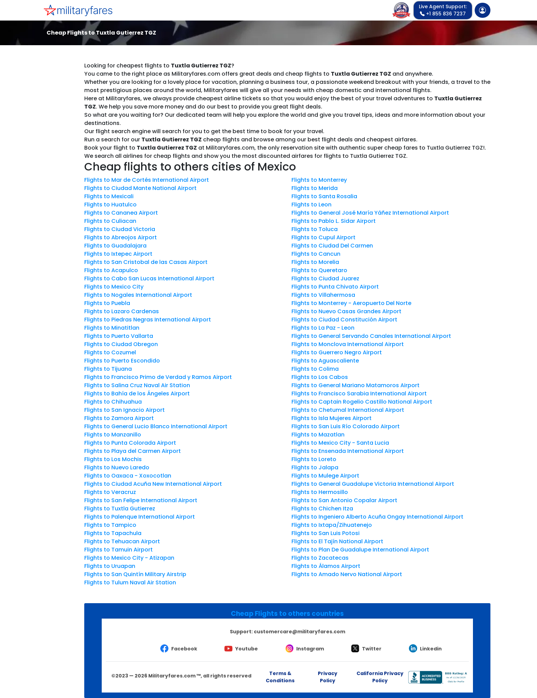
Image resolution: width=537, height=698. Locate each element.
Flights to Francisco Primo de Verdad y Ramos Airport (158, 377)
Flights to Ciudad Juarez (325, 278)
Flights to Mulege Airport (325, 476)
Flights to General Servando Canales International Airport (371, 336)
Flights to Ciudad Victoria (119, 229)
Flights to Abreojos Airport (120, 237)
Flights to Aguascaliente (325, 361)
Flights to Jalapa (314, 467)
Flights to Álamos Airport (325, 566)
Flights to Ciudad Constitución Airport (344, 319)
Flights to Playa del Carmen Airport (132, 451)
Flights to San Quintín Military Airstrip (135, 574)
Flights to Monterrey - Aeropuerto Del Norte (351, 303)
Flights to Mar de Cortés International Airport (146, 180)
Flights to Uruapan (109, 566)
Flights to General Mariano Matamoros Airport (355, 385)
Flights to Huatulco (110, 204)
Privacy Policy (327, 677)
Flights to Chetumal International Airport (347, 410)
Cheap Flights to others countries (287, 613)
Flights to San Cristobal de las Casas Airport (146, 262)
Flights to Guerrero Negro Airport (336, 352)
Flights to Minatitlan (111, 328)
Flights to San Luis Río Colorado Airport (345, 426)
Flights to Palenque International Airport (139, 517)
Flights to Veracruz (110, 492)
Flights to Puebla (107, 303)
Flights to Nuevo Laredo (116, 467)
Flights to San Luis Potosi (325, 533)
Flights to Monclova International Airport (347, 344)
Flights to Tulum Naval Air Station (130, 582)
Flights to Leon (311, 204)
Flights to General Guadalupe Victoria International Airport (372, 484)
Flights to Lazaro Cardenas (121, 311)
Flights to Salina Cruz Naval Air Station (137, 385)
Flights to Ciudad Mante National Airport (140, 188)
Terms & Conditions (280, 677)
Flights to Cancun (315, 254)
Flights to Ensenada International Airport (347, 451)
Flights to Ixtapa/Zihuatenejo (331, 525)
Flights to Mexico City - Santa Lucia (340, 443)
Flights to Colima (315, 369)
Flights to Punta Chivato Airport (335, 287)
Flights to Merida (314, 188)
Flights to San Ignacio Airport (124, 410)
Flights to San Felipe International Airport (140, 500)
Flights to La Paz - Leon (322, 328)
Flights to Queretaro (319, 270)
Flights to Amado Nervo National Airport (346, 574)
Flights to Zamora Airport (119, 418)
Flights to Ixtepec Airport (118, 254)
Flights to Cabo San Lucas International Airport (149, 278)
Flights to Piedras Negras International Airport (147, 319)
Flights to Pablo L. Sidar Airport (333, 221)
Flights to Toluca (314, 229)
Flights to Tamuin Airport (118, 550)
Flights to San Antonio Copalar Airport (344, 500)
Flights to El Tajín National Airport (337, 541)
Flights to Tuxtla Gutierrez (119, 508)
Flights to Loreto (313, 459)
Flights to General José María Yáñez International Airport (370, 213)
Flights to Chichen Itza (322, 508)
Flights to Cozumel (110, 352)
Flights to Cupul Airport (323, 237)
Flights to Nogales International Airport (138, 295)
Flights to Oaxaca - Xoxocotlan (127, 476)
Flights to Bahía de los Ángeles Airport (137, 393)
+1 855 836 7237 (443, 10)
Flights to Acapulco (111, 270)
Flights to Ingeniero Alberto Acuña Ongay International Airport (377, 517)
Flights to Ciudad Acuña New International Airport (153, 484)
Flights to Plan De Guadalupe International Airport (360, 550)
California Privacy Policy (380, 677)
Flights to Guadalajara (115, 246)
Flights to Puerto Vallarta (118, 336)
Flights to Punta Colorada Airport (130, 443)
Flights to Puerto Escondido (122, 361)
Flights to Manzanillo (112, 435)
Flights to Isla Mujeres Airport (331, 418)
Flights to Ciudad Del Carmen (332, 246)
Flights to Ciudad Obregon (121, 344)
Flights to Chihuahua (113, 402)
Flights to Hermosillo (319, 492)
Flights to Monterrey (319, 180)
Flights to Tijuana (108, 369)
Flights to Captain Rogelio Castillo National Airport (361, 402)
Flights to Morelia (315, 262)
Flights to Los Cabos (319, 377)
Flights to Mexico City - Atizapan (129, 558)
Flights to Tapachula (112, 533)
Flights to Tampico (110, 525)
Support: (287, 631)
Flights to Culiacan (110, 221)
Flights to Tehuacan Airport (122, 541)
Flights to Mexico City (113, 287)
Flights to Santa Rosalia (324, 196)
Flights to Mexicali (109, 196)
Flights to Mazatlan (318, 435)
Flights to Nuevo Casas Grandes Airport (346, 311)
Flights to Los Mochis (113, 459)
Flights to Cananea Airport (121, 213)
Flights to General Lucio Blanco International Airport (155, 426)
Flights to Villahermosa (323, 295)
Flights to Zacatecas (320, 558)
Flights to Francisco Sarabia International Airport (359, 393)
